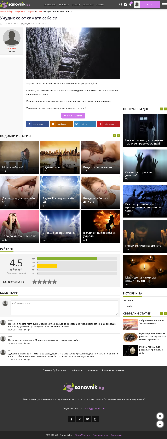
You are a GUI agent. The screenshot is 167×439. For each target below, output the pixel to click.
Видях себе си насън (97, 167)
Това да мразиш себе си (19, 236)
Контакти (93, 370)
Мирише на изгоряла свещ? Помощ (140, 279)
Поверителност (100, 435)
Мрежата (64, 4)
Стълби (128, 306)
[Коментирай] (64, 307)
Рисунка (128, 300)
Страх (39, 11)
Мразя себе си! (12, 167)
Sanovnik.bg (6, 11)
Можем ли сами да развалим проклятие (151, 348)
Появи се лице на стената (143, 246)
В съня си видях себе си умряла (99, 234)
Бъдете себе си (53, 167)
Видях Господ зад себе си (58, 199)
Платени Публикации (54, 370)
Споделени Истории (24, 11)
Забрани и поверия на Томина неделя (151, 322)
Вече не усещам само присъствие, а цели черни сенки (143, 207)
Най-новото (77, 370)
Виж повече (74, 115)
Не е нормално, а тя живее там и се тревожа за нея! (144, 141)
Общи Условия (82, 435)
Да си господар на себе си (18, 199)
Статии (76, 4)
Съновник (50, 4)
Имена (100, 4)
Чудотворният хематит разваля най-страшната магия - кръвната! (152, 336)
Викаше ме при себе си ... (59, 234)
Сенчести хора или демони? (138, 173)
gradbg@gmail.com (94, 408)
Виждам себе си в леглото (95, 199)
